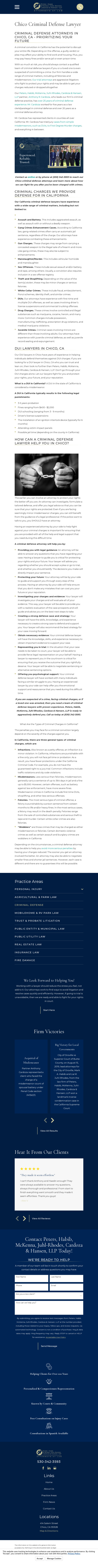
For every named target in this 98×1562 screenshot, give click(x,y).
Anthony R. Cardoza (39, 97)
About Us (49, 1489)
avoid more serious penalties (57, 848)
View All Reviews (41, 1218)
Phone (19, 1285)
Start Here (49, 1010)
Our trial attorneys (42, 79)
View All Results (49, 1131)
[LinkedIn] (48, 1468)
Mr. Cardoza (33, 104)
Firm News (49, 1502)
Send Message (49, 1346)
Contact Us (49, 1508)
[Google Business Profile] (54, 1468)
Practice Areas (49, 1495)
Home (49, 1482)
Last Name (56, 1277)
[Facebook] (43, 1468)
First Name (21, 1277)
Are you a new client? (25, 1294)
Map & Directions (49, 1531)
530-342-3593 (49, 1462)
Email (53, 1285)
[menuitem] (47, 889)
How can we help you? (26, 1303)
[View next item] (52, 1120)
